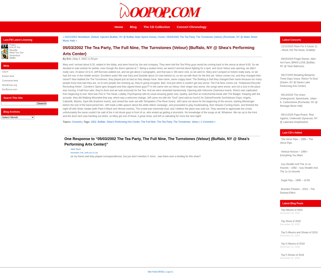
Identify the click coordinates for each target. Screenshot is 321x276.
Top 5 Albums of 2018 (293, 243)
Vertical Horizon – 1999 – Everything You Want (294, 153)
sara (73, 149)
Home (118, 27)
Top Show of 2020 (291, 221)
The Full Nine (148, 121)
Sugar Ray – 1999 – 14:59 (295, 180)
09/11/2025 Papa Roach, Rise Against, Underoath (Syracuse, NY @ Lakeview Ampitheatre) (299, 118)
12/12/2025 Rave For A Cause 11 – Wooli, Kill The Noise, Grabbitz (298, 48)
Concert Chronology (192, 27)
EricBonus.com (9, 89)
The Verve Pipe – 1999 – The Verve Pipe (296, 141)
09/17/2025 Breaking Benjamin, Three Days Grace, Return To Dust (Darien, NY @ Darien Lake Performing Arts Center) (299, 81)
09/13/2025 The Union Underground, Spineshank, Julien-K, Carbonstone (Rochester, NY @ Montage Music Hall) (299, 100)
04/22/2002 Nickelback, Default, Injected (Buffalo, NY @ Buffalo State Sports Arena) (110, 37)
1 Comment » (208, 121)
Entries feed (8, 76)
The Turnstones (181, 121)
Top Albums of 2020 (292, 210)
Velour (195, 121)
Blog (133, 27)
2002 (93, 121)
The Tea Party (164, 121)
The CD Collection (157, 27)
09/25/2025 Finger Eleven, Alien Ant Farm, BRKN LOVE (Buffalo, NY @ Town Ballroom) (298, 62)
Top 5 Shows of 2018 (292, 255)
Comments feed (10, 80)
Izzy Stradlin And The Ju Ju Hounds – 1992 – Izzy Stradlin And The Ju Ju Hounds (299, 168)
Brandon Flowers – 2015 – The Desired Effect (297, 191)
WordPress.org (9, 85)
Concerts (77, 121)
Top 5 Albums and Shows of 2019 (299, 232)
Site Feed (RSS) (156, 271)
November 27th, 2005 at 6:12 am (84, 153)
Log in (5, 71)
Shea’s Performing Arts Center (123, 121)
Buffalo (101, 121)
